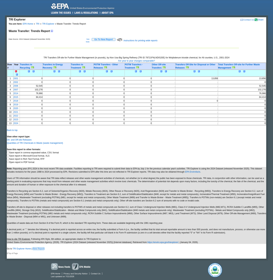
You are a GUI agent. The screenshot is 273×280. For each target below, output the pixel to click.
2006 (15, 86)
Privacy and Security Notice (76, 274)
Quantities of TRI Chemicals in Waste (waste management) (35, 143)
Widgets (81, 266)
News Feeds (60, 266)
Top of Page (13, 253)
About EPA (107, 12)
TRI (37, 24)
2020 (15, 108)
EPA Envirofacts (192, 172)
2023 (15, 119)
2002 (15, 82)
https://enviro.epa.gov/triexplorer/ (163, 242)
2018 (15, 101)
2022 (15, 116)
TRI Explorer (48, 24)
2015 (15, 97)
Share (261, 20)
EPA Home (28, 24)
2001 (15, 78)
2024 (15, 123)
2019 (15, 104)
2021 (15, 112)
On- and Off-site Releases (19, 140)
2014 (15, 93)
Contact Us (249, 20)
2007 (15, 89)
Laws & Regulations (85, 12)
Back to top (12, 130)
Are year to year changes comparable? (136, 61)
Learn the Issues (61, 12)
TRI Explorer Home (22, 248)
